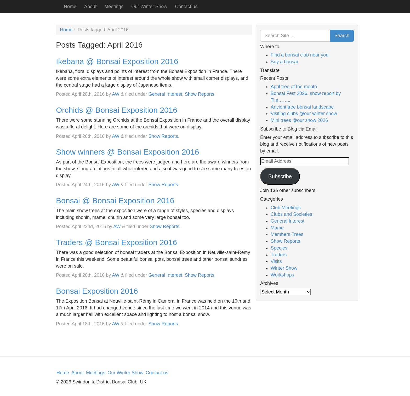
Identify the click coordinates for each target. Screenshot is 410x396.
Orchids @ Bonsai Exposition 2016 (116, 110)
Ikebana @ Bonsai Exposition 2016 (117, 61)
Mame (277, 227)
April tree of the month (294, 86)
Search (341, 35)
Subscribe (280, 176)
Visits (276, 261)
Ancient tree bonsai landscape (302, 107)
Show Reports (199, 94)
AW (115, 94)
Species (279, 248)
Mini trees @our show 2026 (299, 120)
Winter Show (284, 268)
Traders (279, 254)
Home (70, 6)
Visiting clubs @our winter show (304, 113)
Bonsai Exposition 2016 (97, 291)
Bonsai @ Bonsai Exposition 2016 (115, 200)
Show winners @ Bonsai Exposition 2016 (127, 152)
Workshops (282, 275)
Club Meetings (286, 207)
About (90, 6)
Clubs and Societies (291, 214)
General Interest (165, 94)
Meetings (113, 6)
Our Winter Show (149, 6)
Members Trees (287, 234)
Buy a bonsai (284, 61)
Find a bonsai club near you (299, 55)
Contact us (186, 6)
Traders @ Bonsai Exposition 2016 (116, 242)
